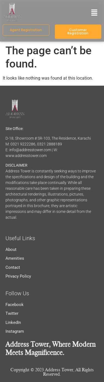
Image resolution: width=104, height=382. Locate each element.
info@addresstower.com (30, 150)
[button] (94, 13)
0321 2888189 (49, 144)
